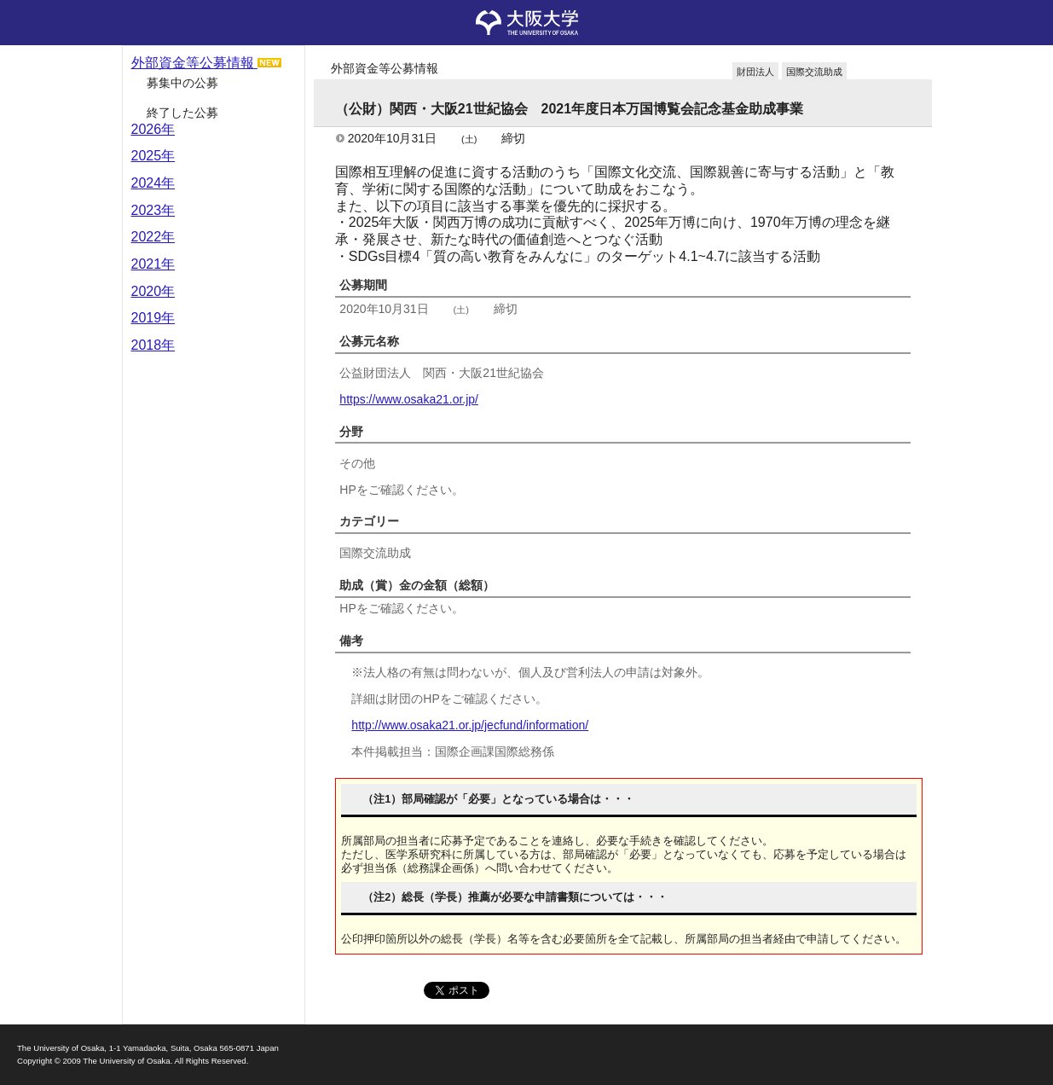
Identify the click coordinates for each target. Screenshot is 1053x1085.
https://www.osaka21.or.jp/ (408, 399)
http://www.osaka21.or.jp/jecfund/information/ (469, 725)
